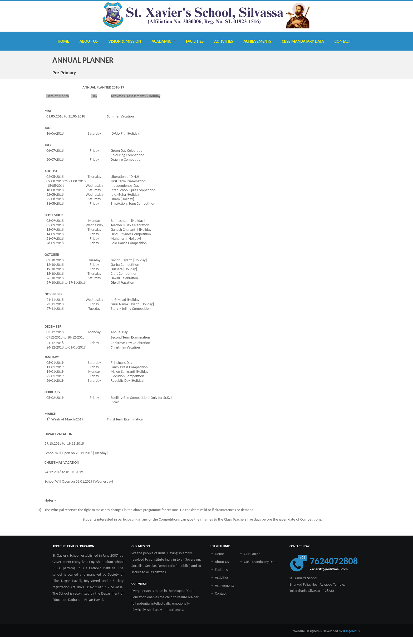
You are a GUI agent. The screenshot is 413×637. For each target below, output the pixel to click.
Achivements (224, 585)
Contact (343, 41)
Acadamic (163, 41)
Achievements (257, 41)
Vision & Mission (124, 41)
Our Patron (252, 554)
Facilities (195, 41)
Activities (223, 41)
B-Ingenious (351, 631)
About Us (89, 41)
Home (63, 41)
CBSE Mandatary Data (303, 41)
